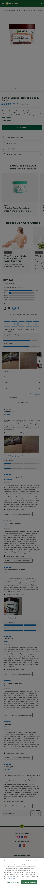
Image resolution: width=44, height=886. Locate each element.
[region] (22, 872)
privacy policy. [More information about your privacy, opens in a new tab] (11, 878)
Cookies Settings (13, 882)
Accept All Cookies (29, 882)
